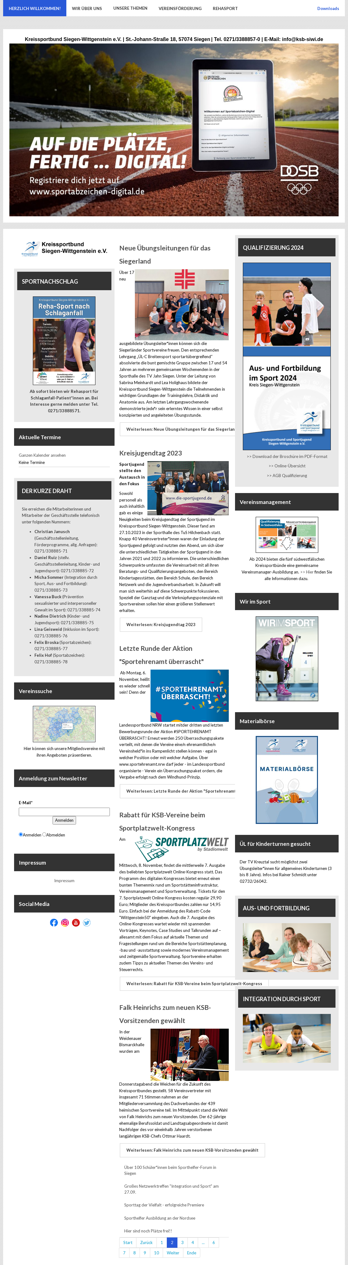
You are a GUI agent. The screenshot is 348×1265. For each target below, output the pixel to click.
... (203, 1235)
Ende (191, 1245)
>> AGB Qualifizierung (287, 475)
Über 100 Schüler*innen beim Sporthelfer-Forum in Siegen (170, 1163)
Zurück (146, 1235)
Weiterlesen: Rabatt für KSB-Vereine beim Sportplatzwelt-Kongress (194, 978)
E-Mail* (26, 802)
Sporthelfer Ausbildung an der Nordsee (159, 1210)
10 (156, 1245)
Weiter (173, 1245)
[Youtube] (76, 923)
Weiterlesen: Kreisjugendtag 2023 (160, 622)
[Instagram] (65, 923)
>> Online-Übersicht (287, 465)
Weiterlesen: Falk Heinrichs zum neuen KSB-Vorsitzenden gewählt (192, 1143)
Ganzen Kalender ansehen (42, 455)
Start (127, 1235)
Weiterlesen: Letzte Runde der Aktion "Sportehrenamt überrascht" (193, 787)
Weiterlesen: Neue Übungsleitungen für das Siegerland (181, 428)
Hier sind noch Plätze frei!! (148, 1223)
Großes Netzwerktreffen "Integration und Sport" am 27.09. (171, 1182)
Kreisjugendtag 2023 (150, 451)
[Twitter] (87, 923)
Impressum (64, 880)
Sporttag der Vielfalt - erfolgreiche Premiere (164, 1198)
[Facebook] (54, 923)
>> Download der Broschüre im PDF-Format (287, 456)
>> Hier (307, 571)
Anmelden (64, 820)
